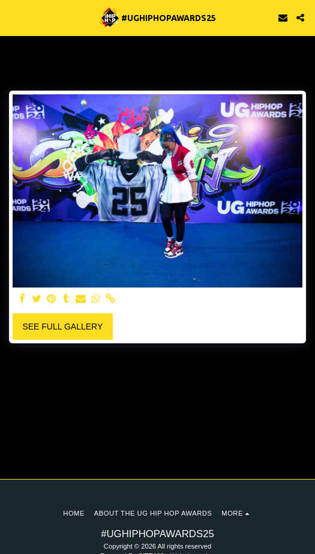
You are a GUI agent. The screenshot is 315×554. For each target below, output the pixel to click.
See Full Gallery (62, 326)
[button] (13, 17)
